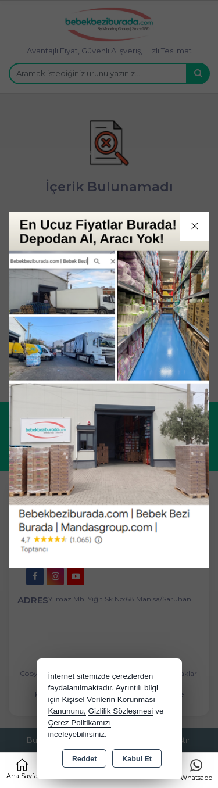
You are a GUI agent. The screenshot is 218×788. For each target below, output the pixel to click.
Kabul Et (137, 759)
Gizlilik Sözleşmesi (120, 711)
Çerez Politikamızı (80, 722)
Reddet (84, 759)
